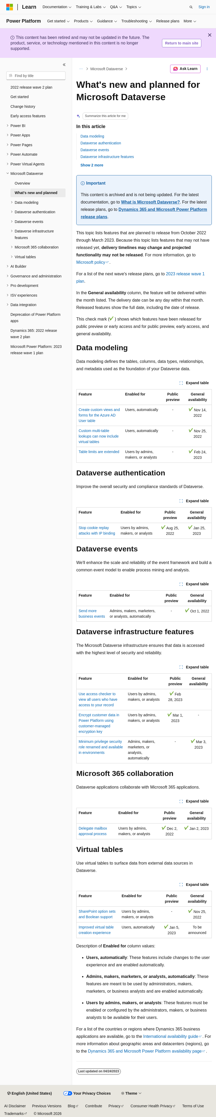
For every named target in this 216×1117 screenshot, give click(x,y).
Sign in (204, 7)
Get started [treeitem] (19, 97)
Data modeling (92, 136)
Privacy (115, 1106)
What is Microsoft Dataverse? (150, 202)
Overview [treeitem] (22, 183)
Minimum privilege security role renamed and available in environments (101, 747)
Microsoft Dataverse (106, 69)
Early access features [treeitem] (28, 116)
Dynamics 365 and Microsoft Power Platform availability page (145, 1051)
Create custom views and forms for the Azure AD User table (99, 415)
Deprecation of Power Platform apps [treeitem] (35, 317)
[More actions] (207, 69)
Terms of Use (193, 1106)
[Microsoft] (9, 7)
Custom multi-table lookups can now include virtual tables (99, 436)
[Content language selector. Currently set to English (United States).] (29, 1093)
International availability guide (170, 1036)
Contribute (93, 1106)
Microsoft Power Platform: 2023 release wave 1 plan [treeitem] (36, 349)
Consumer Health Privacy (151, 1106)
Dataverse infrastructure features (107, 157)
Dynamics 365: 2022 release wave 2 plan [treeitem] (33, 333)
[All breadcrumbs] (80, 69)
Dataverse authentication (100, 143)
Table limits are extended (99, 452)
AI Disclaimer (15, 1106)
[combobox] (36, 76)
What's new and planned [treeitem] (36, 193)
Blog (71, 1106)
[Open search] (191, 7)
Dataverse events (94, 150)
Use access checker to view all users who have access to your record (98, 699)
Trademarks (14, 1113)
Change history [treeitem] (22, 106)
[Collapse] (64, 64)
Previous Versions (46, 1106)
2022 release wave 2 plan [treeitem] (31, 87)
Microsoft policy (90, 262)
